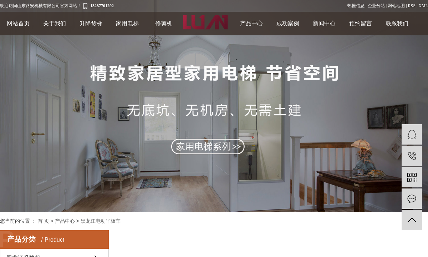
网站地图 (396, 5)
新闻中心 (324, 23)
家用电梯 (127, 23)
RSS (412, 5)
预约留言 (360, 23)
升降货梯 (91, 23)
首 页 (43, 221)
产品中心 (251, 23)
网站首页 (18, 23)
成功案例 (287, 23)
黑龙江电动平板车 (101, 221)
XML (423, 5)
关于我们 (54, 23)
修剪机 (163, 23)
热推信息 (356, 5)
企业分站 (376, 5)
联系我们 (397, 23)
